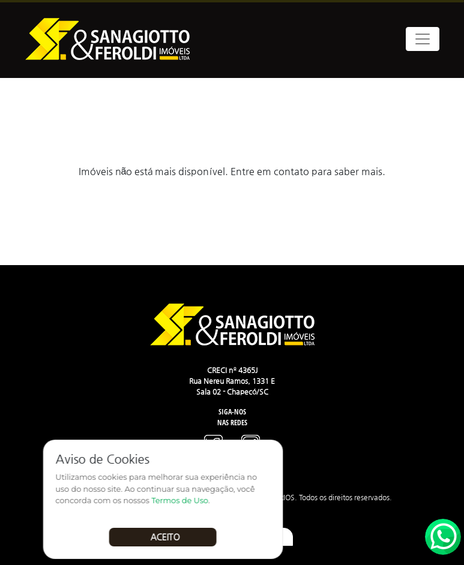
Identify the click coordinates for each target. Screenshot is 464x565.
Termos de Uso (182, 500)
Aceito (167, 537)
